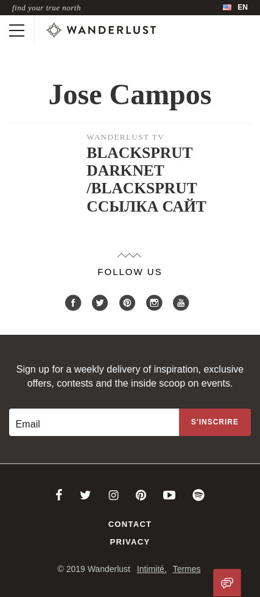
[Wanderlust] (101, 30)
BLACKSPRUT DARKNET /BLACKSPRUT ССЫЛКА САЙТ (146, 179)
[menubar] (235, 7)
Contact (130, 524)
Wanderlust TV (125, 136)
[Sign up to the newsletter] (215, 422)
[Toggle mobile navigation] (16, 30)
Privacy (130, 541)
